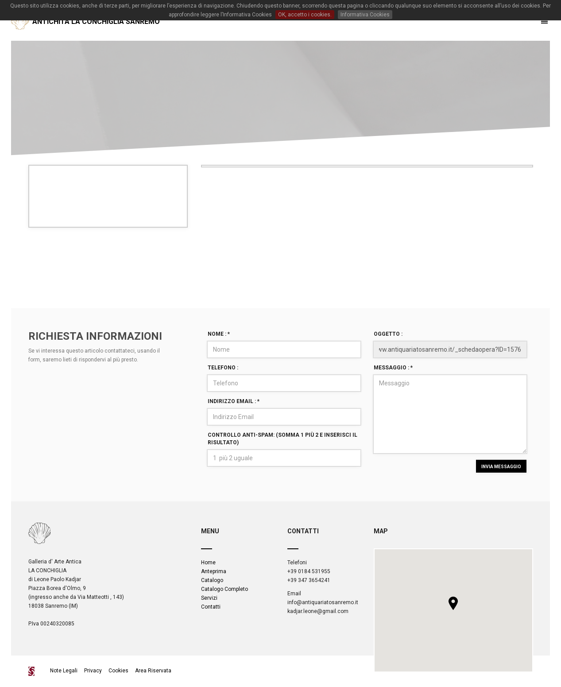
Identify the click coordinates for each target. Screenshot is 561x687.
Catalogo (212, 580)
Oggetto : (388, 334)
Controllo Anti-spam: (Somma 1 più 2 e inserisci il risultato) (282, 439)
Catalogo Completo (224, 589)
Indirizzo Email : (233, 401)
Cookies (118, 671)
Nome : (219, 334)
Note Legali (64, 671)
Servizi (209, 598)
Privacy (93, 671)
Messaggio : (393, 368)
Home (208, 562)
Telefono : (223, 368)
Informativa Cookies (365, 15)
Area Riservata (153, 671)
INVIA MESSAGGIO (501, 466)
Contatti (211, 607)
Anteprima (213, 571)
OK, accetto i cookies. (305, 15)
